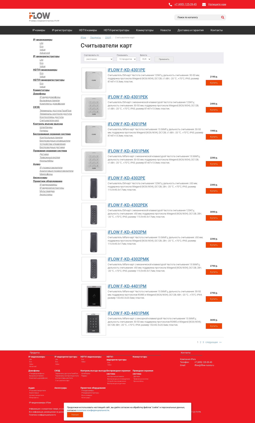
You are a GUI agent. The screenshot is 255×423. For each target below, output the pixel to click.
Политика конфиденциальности (42, 415)
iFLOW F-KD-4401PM (127, 286)
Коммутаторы (144, 30)
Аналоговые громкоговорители (56, 171)
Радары (44, 130)
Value (42, 49)
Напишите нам (217, 4)
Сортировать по (91, 55)
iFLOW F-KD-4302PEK (128, 205)
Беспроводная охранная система (52, 134)
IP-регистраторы (62, 30)
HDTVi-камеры (88, 30)
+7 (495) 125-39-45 (185, 4)
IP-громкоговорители (51, 167)
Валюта (143, 55)
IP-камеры (38, 30)
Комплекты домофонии (52, 103)
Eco (41, 46)
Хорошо (75, 414)
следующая (211, 342)
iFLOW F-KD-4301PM (127, 124)
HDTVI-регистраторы (116, 30)
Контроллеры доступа (52, 117)
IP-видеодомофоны (50, 97)
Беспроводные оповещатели (55, 140)
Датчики (44, 154)
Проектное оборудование (47, 181)
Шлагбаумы (46, 127)
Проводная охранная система (50, 150)
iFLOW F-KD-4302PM (127, 232)
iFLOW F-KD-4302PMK (128, 259)
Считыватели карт (49, 120)
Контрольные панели (51, 137)
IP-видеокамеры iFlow (40, 402)
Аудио (36, 164)
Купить (214, 82)
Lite (41, 43)
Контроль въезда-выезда (48, 123)
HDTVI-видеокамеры (45, 69)
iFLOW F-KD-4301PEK (128, 97)
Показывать (122, 55)
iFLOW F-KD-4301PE (126, 69)
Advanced (45, 53)
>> (220, 342)
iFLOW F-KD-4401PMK (128, 313)
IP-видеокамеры (42, 39)
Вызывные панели (50, 100)
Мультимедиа (47, 191)
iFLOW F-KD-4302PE (126, 178)
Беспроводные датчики (52, 147)
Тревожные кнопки (50, 157)
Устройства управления (53, 144)
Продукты (35, 352)
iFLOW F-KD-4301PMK (128, 151)
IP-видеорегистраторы (46, 56)
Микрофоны (46, 174)
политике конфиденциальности (93, 410)
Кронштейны (46, 160)
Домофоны (39, 93)
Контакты (217, 30)
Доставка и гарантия (191, 30)
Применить (164, 59)
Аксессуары (40, 177)
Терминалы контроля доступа (56, 114)
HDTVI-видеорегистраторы (48, 79)
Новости (165, 30)
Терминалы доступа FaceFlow (55, 110)
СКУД (36, 107)
